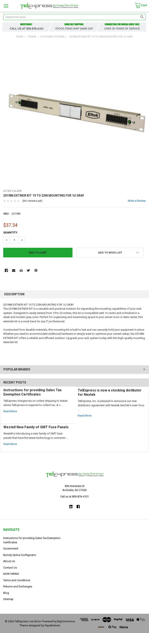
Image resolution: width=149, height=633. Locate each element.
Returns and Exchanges (17, 586)
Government (10, 548)
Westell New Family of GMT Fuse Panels (36, 427)
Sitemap (8, 599)
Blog (6, 592)
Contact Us (10, 567)
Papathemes (52, 625)
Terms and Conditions (16, 580)
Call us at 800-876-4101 (74, 496)
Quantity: (10, 232)
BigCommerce (66, 621)
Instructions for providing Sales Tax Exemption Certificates (32, 392)
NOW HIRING (11, 573)
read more (10, 411)
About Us (9, 561)
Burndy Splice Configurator (19, 555)
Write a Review (137, 200)
